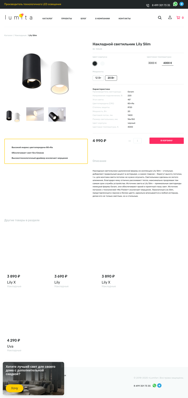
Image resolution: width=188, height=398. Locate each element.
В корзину (167, 140)
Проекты (66, 18)
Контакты (125, 18)
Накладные (21, 35)
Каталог (47, 18)
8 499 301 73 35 (161, 5)
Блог (84, 18)
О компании (102, 18)
